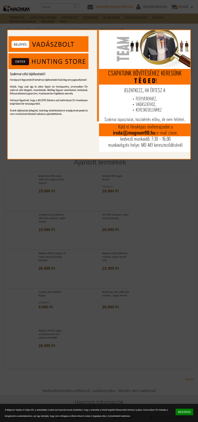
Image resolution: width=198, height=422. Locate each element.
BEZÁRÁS (184, 411)
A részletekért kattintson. (119, 416)
